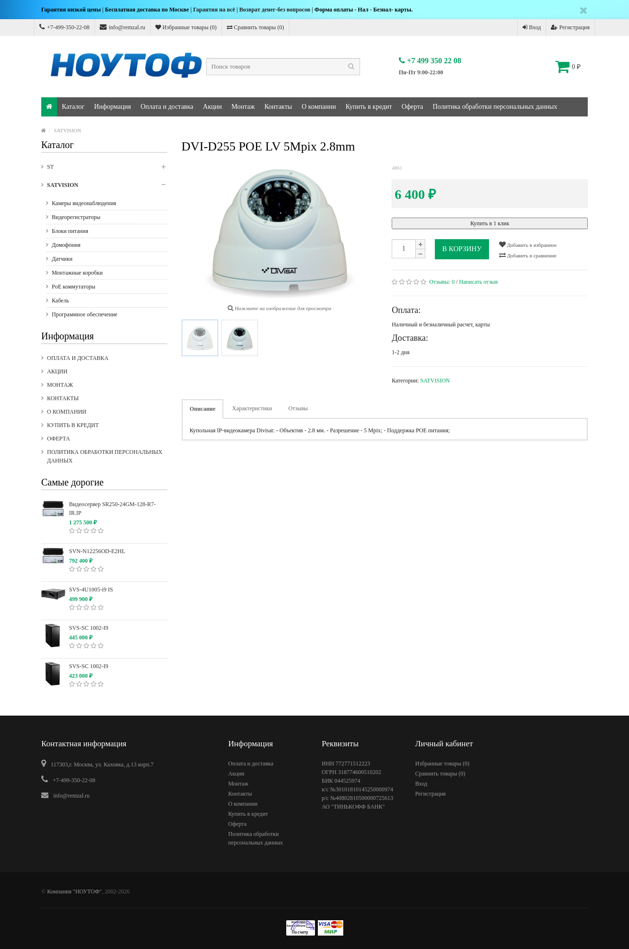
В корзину (462, 249)
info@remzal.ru (122, 27)
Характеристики (252, 408)
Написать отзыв (478, 281)
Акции (212, 106)
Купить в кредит (369, 106)
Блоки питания (70, 231)
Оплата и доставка (166, 106)
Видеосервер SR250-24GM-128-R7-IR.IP (112, 508)
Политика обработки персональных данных (494, 106)
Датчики (62, 258)
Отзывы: (441, 281)
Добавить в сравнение (528, 255)
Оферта (412, 106)
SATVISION (67, 130)
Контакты (278, 106)
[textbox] (283, 66)
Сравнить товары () (255, 27)
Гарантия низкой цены (71, 9)
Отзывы (298, 408)
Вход (532, 27)
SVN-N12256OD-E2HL (97, 551)
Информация (112, 106)
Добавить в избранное (528, 244)
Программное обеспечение (84, 314)
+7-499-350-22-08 (64, 27)
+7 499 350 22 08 (430, 61)
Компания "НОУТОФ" (74, 891)
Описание (203, 408)
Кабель (60, 300)
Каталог (73, 106)
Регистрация (570, 27)
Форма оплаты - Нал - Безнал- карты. (363, 9)
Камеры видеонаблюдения (84, 203)
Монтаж (243, 106)
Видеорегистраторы (76, 217)
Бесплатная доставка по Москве (147, 9)
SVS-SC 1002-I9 (88, 628)
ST (107, 169)
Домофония (66, 245)
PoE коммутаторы (73, 286)
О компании (319, 106)
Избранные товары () (186, 27)
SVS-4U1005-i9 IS (91, 589)
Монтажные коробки (77, 272)
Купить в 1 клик (489, 223)
